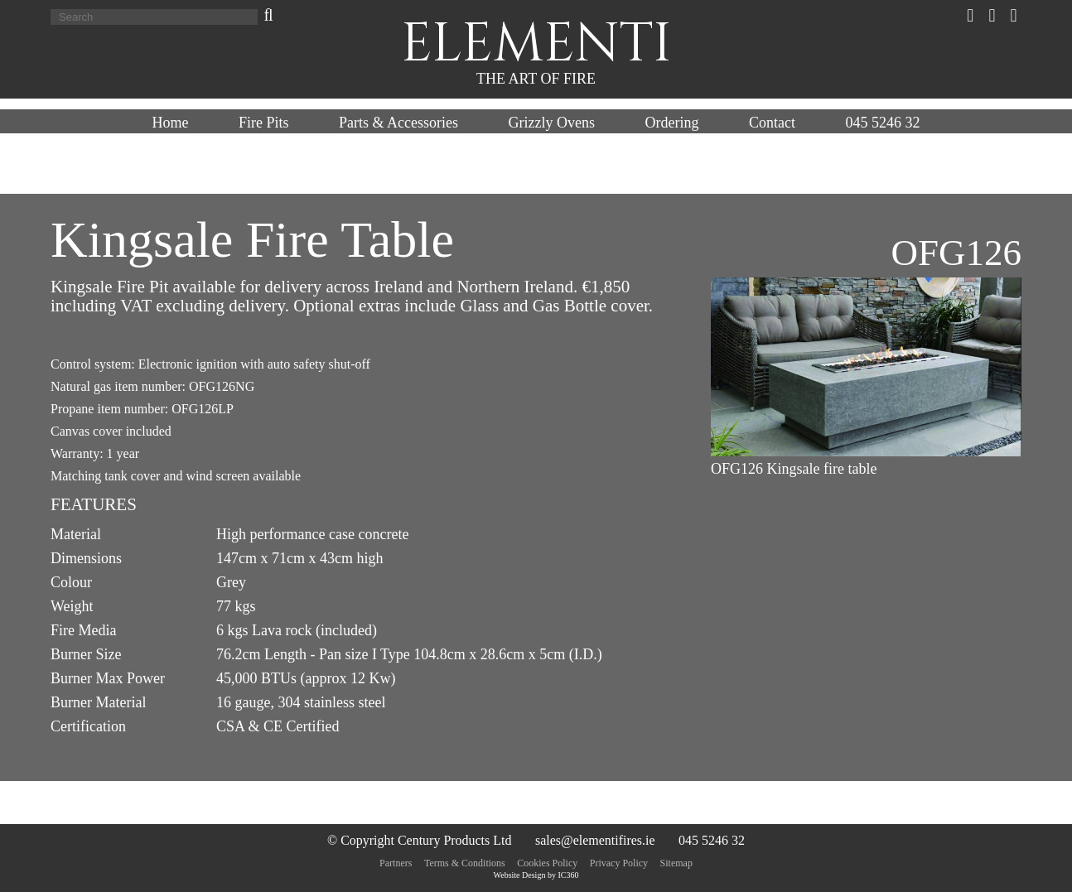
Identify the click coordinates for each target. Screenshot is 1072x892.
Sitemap (676, 863)
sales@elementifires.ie (595, 840)
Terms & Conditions (464, 863)
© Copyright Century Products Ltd (419, 840)
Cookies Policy (547, 863)
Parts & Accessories (398, 122)
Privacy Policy (619, 863)
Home (170, 122)
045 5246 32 (882, 122)
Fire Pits (264, 122)
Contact (772, 122)
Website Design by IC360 (536, 875)
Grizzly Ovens (552, 122)
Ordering (671, 122)
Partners (395, 863)
